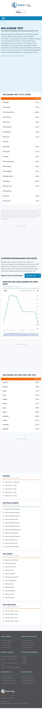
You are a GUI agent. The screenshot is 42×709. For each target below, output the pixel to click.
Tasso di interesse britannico (11, 516)
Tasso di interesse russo (10, 540)
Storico (3, 22)
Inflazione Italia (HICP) (28, 683)
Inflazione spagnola (9, 590)
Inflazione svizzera (9, 594)
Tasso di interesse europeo (11, 523)
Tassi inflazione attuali (28, 676)
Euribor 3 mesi (5, 645)
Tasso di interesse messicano (11, 536)
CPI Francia (6, 122)
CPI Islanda (6, 151)
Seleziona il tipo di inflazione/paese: (12, 275)
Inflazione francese (9, 573)
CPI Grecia (6, 137)
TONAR (24, 663)
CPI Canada (6, 107)
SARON (24, 656)
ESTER (23, 658)
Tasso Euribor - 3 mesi (9, 489)
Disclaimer (3, 698)
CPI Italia (5, 156)
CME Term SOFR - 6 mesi (10, 617)
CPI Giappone (7, 132)
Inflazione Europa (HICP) (28, 680)
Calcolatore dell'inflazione (10, 560)
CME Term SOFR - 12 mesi (10, 621)
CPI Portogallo (7, 171)
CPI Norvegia (7, 166)
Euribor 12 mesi (6, 647)
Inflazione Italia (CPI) (7, 678)
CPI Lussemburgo (8, 161)
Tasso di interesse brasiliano (11, 512)
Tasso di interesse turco (10, 543)
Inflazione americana (9, 563)
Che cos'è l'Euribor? (7, 640)
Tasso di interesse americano (11, 509)
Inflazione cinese (8, 570)
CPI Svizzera (6, 201)
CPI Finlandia (7, 117)
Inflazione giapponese (9, 580)
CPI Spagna (6, 181)
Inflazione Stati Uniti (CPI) (8, 680)
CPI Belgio (6, 102)
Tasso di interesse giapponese (12, 529)
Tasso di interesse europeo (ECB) (10, 667)
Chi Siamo (11, 698)
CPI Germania (7, 127)
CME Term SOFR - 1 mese (10, 611)
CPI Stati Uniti (7, 186)
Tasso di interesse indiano (10, 533)
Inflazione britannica (9, 567)
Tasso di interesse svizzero (11, 546)
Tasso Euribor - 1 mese (10, 485)
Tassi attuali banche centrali (9, 656)
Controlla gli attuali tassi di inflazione (12, 56)
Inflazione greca (8, 584)
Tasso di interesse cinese (10, 519)
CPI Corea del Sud (8, 112)
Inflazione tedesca (8, 597)
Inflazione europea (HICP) (10, 577)
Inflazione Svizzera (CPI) (8, 683)
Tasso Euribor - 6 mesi (9, 492)
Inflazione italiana (8, 587)
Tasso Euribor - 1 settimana (11, 482)
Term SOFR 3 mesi (26, 647)
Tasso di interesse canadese (11, 526)
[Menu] (3, 18)
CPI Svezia (6, 196)
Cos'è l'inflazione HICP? (28, 678)
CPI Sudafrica (7, 191)
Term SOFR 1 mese (27, 645)
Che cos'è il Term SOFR (28, 643)
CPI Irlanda (6, 146)
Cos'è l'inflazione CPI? (7, 676)
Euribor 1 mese (5, 643)
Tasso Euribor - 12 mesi (10, 495)
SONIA (23, 661)
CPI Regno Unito (8, 176)
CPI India (5, 141)
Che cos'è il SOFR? (26, 640)
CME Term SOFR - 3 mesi (10, 614)
